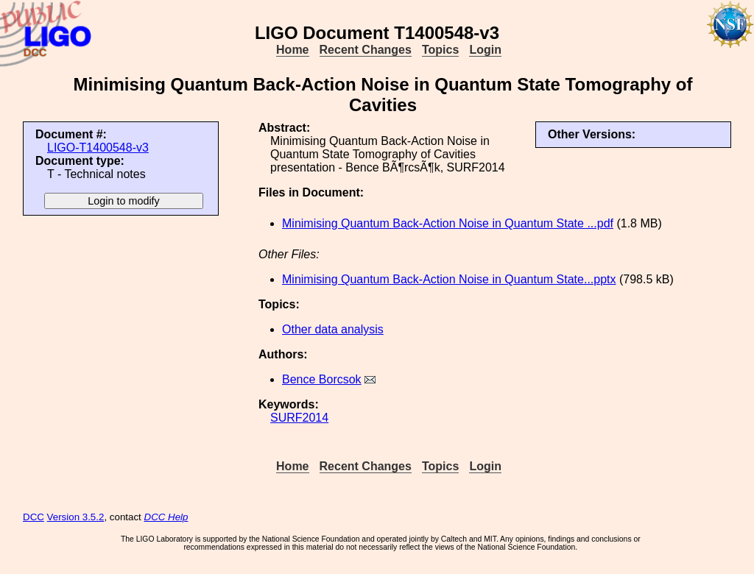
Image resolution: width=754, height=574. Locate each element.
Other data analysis (333, 329)
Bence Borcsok (322, 379)
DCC (33, 516)
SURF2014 (299, 417)
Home (292, 49)
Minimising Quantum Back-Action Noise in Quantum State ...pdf (447, 223)
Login (485, 49)
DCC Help (166, 516)
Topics (440, 49)
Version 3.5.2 (76, 516)
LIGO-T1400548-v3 (98, 147)
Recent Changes (366, 49)
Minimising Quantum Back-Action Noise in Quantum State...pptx (449, 279)
